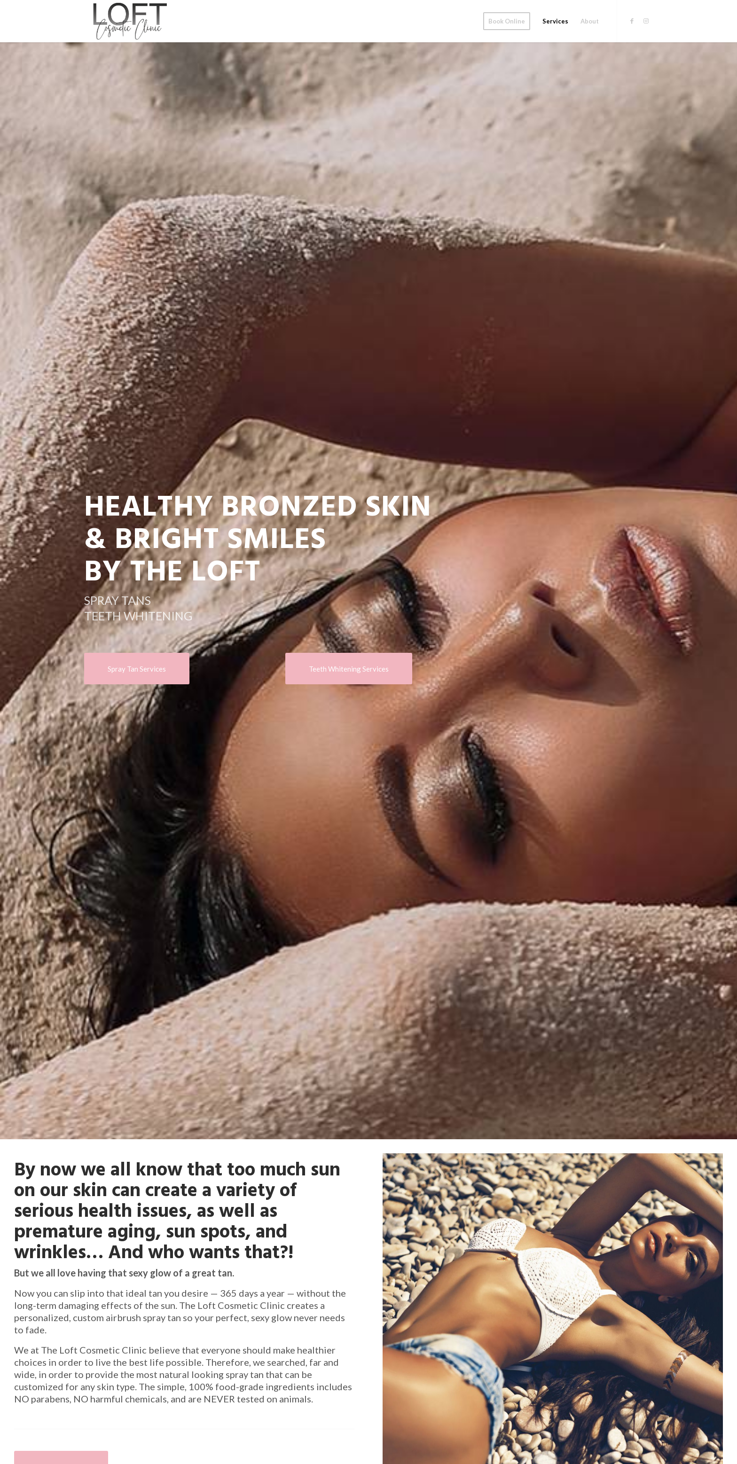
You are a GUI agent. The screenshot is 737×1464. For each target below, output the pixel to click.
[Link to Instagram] (646, 21)
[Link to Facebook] (632, 21)
